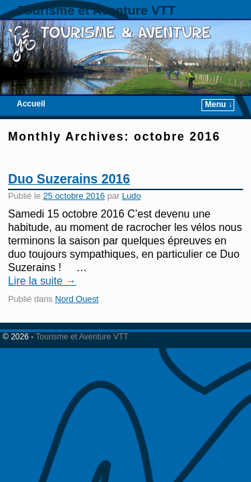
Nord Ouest (76, 299)
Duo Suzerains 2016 (69, 179)
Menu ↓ (218, 104)
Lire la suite (42, 281)
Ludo (131, 196)
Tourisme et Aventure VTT (96, 10)
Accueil (31, 103)
